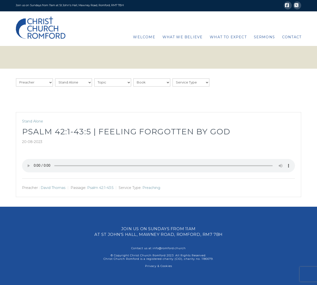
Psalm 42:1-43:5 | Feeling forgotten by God (126, 131)
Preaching (151, 187)
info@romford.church (169, 248)
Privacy (151, 266)
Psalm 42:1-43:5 (100, 187)
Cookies (166, 266)
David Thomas (53, 187)
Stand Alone (32, 121)
